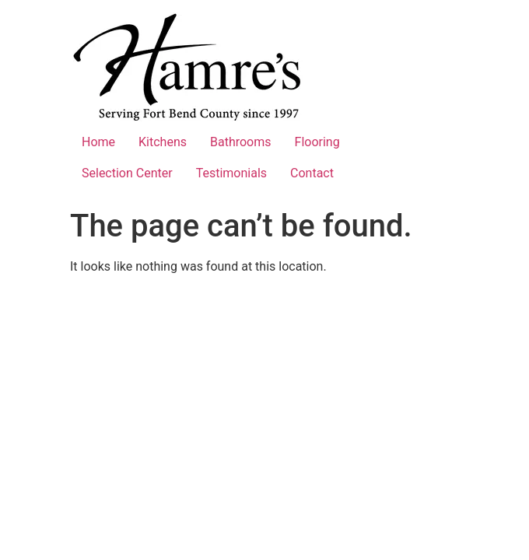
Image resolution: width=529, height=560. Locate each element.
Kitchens (162, 142)
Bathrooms (241, 142)
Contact (312, 173)
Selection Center (127, 173)
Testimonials (231, 173)
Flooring (317, 142)
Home (98, 142)
